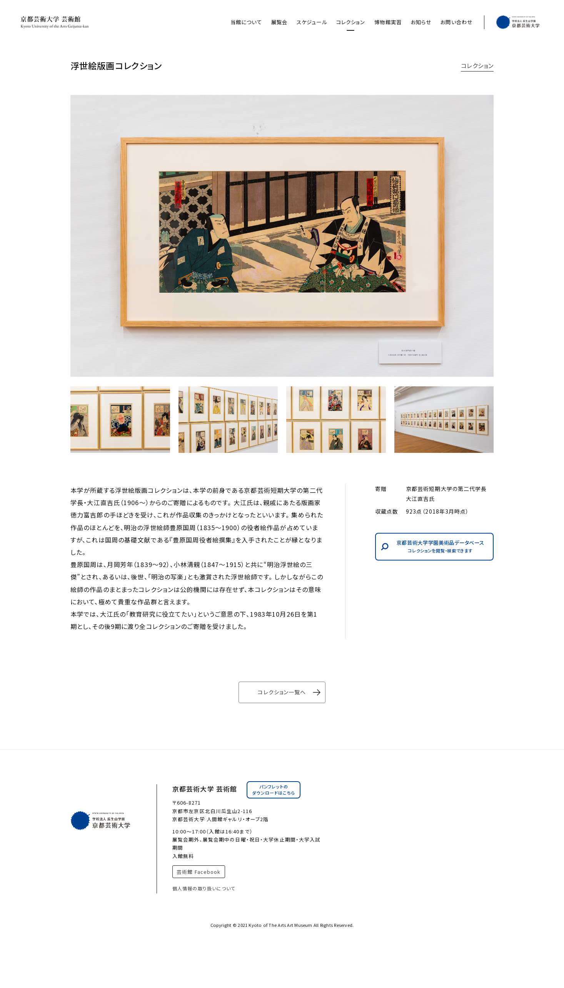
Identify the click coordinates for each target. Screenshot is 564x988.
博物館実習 (388, 22)
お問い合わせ (456, 22)
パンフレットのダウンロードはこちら (273, 789)
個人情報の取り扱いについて (204, 888)
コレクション (350, 22)
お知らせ (421, 22)
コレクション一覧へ (282, 692)
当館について (246, 22)
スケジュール (312, 22)
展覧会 (279, 22)
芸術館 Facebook (198, 871)
